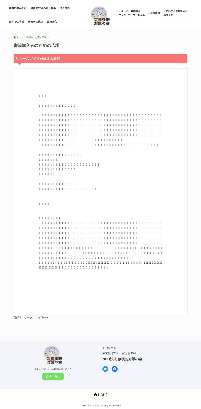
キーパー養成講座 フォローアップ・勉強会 (130, 13)
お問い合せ (53, 376)
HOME (101, 395)
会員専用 (154, 13)
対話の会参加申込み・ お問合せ (178, 13)
